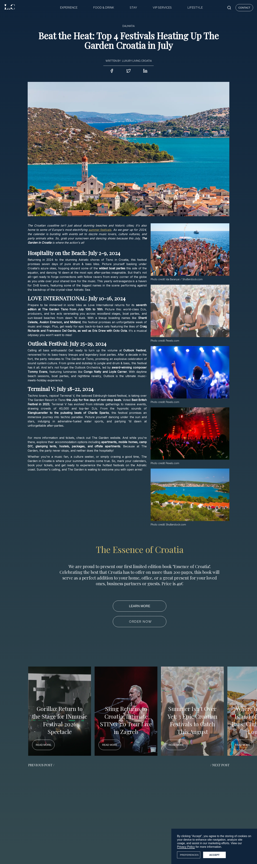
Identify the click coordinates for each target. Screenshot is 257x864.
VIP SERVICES (162, 7)
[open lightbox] (190, 249)
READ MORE (43, 744)
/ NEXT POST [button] (220, 765)
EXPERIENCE (68, 7)
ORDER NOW (140, 621)
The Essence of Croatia (139, 549)
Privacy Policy (186, 846)
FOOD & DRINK (103, 7)
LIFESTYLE (195, 7)
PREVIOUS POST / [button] (41, 765)
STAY (133, 7)
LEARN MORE (139, 606)
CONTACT (244, 7)
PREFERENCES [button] (189, 854)
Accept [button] (214, 854)
